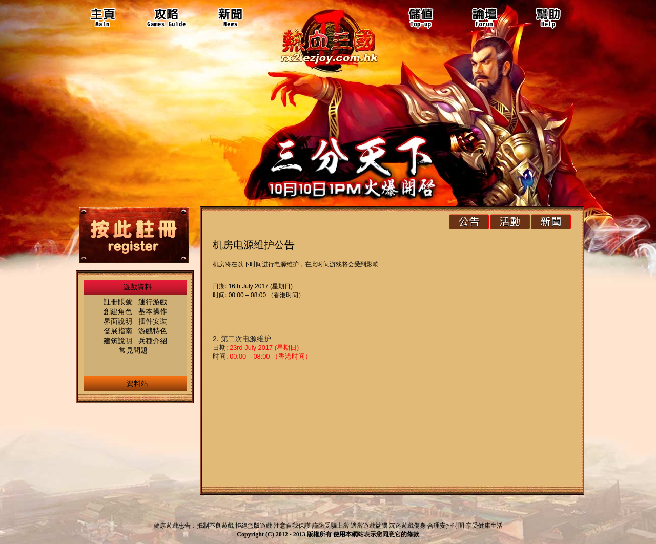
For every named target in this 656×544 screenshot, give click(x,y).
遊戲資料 (137, 287)
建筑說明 (118, 341)
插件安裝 (152, 321)
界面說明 (118, 321)
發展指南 (118, 331)
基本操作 (152, 311)
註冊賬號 (118, 302)
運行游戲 (152, 302)
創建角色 (118, 311)
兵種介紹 (152, 341)
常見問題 (133, 350)
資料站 (137, 383)
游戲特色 (152, 331)
